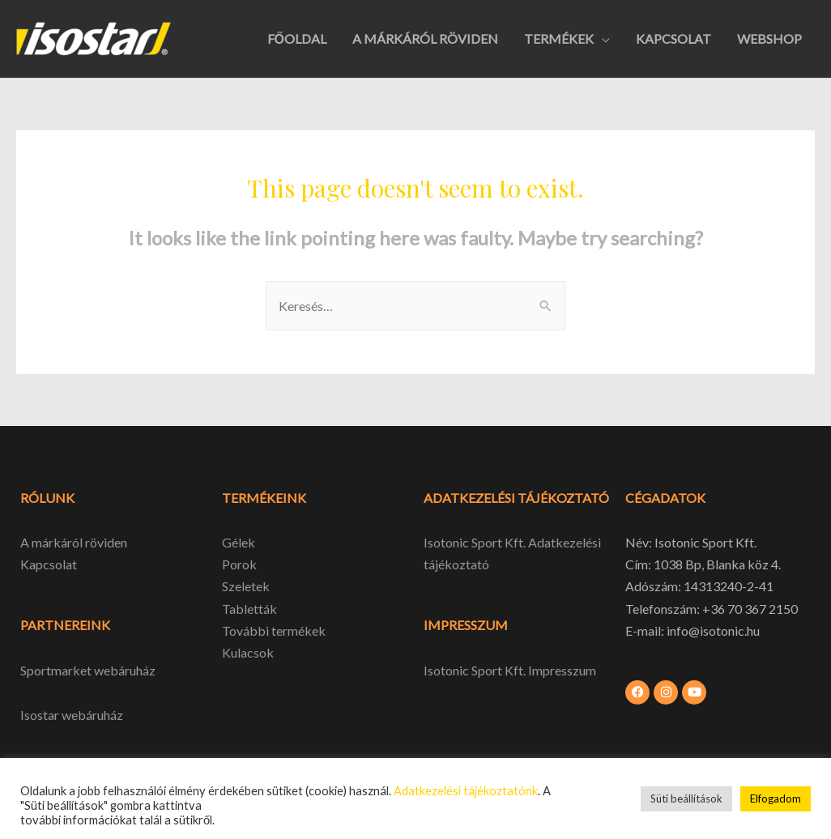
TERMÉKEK (559, 38)
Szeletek (246, 586)
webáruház (91, 714)
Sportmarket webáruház (88, 670)
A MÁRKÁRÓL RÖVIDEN (425, 38)
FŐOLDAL (296, 38)
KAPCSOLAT (673, 38)
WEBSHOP (769, 38)
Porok (239, 564)
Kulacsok (248, 652)
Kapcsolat (48, 564)
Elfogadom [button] (775, 798)
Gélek (238, 542)
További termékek (274, 630)
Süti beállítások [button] (686, 798)
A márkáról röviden (73, 542)
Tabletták (249, 608)
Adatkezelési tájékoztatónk (466, 791)
